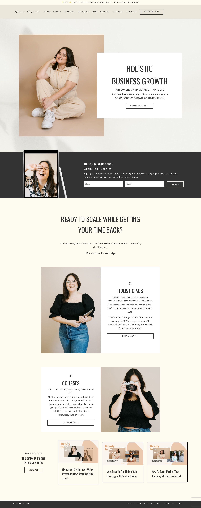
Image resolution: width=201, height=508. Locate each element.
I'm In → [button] (175, 184)
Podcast (69, 12)
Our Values (168, 505)
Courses (118, 12)
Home (47, 12)
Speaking (83, 12)
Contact (131, 12)
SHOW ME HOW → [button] (139, 106)
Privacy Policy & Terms (149, 505)
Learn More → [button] (130, 336)
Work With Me (101, 12)
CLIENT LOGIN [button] (151, 12)
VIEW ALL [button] (34, 471)
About (57, 12)
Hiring (180, 505)
